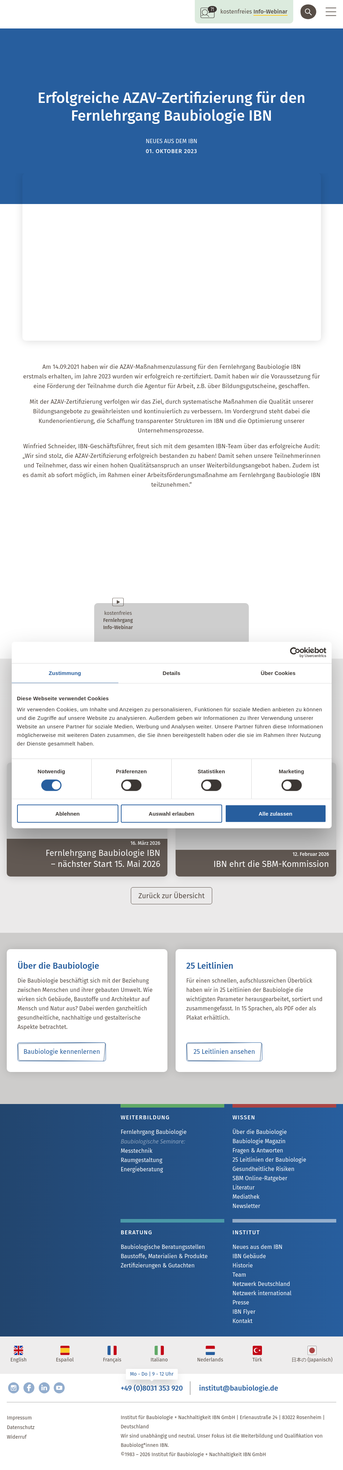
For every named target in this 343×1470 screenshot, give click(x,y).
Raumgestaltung (141, 1160)
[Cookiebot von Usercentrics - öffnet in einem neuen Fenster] (295, 652)
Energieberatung (141, 1169)
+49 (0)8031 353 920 (151, 1388)
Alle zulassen (275, 814)
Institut (246, 1232)
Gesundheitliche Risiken (263, 1169)
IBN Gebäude (249, 1256)
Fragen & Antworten (257, 1150)
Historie (242, 1265)
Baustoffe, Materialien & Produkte (164, 1256)
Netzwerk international (261, 1293)
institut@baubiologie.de (238, 1388)
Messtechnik (136, 1150)
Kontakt (242, 1321)
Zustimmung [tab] (65, 673)
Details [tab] (172, 673)
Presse (240, 1302)
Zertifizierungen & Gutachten (157, 1265)
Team (239, 1274)
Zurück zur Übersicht (171, 895)
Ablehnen (67, 814)
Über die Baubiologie (259, 1132)
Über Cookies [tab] (278, 673)
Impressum (19, 1418)
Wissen (244, 1117)
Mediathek (245, 1196)
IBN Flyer (244, 1311)
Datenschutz (20, 1427)
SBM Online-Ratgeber (259, 1178)
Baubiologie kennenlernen (61, 1052)
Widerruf (16, 1437)
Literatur (243, 1187)
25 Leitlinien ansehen (224, 1052)
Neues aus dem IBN (257, 1247)
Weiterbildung (145, 1117)
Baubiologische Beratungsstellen (162, 1247)
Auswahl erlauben (171, 814)
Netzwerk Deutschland (261, 1284)
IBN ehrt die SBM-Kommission (271, 864)
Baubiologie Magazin (258, 1141)
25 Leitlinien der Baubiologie (269, 1159)
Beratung (136, 1232)
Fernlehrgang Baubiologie (153, 1132)
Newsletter (246, 1206)
